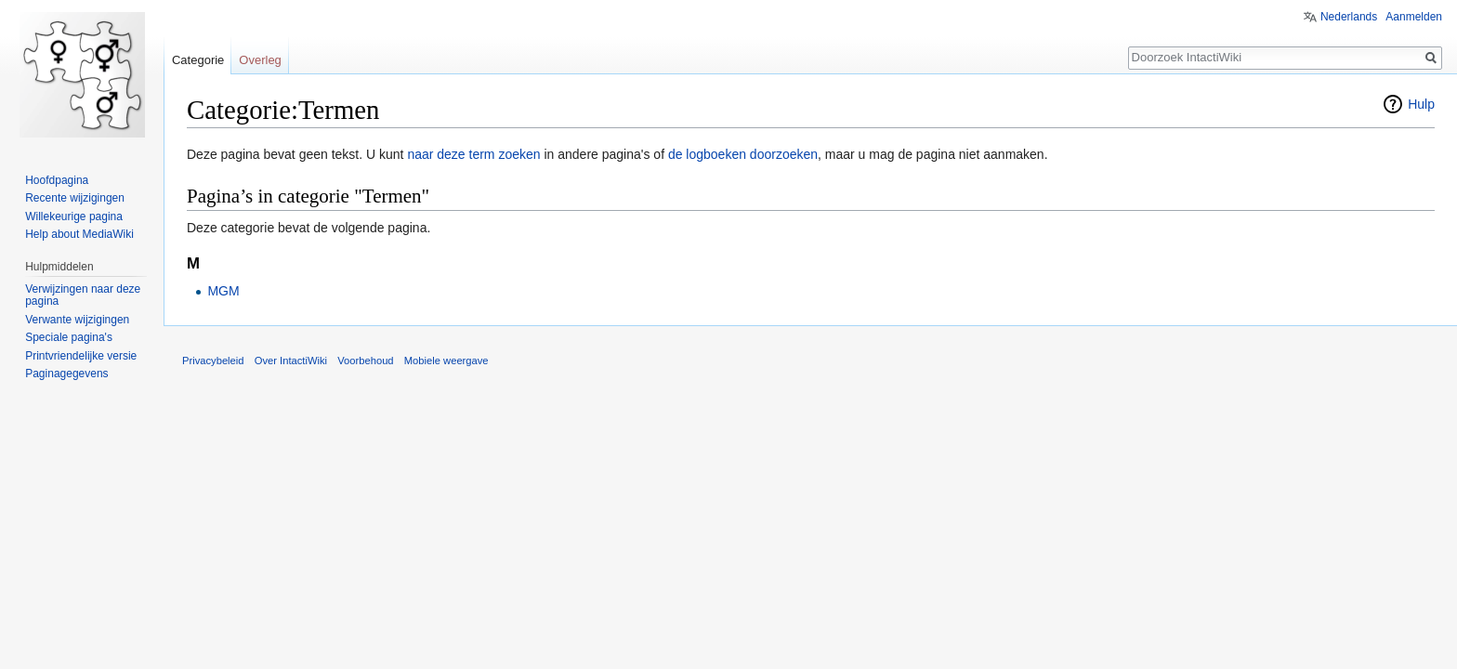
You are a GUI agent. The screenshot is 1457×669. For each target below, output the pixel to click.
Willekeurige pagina (74, 216)
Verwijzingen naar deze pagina (82, 295)
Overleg (260, 60)
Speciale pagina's (68, 337)
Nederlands (1348, 16)
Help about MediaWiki (79, 234)
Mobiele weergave (446, 360)
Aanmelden (1413, 16)
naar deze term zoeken (473, 154)
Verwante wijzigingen (77, 319)
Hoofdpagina (56, 180)
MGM (223, 290)
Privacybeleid (213, 360)
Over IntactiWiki (291, 360)
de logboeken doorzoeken (743, 154)
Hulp (1421, 104)
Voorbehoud (365, 360)
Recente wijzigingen (75, 197)
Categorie (198, 60)
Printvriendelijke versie (81, 355)
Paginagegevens (66, 373)
